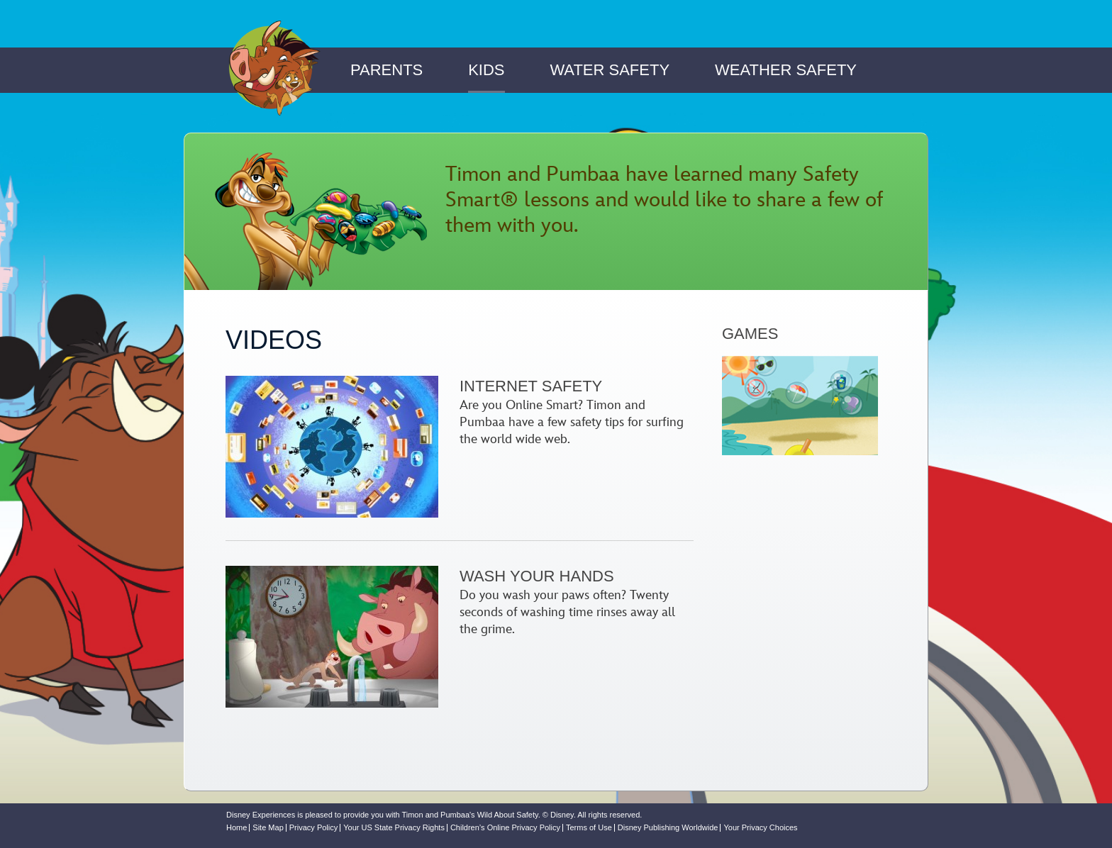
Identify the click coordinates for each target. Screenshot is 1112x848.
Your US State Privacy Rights (394, 828)
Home (236, 828)
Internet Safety (531, 386)
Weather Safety (786, 70)
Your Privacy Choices (760, 828)
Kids (486, 70)
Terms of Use (589, 828)
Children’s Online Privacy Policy (505, 828)
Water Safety (609, 70)
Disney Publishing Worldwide (668, 828)
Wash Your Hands (537, 576)
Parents (386, 70)
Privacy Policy (313, 828)
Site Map (267, 828)
